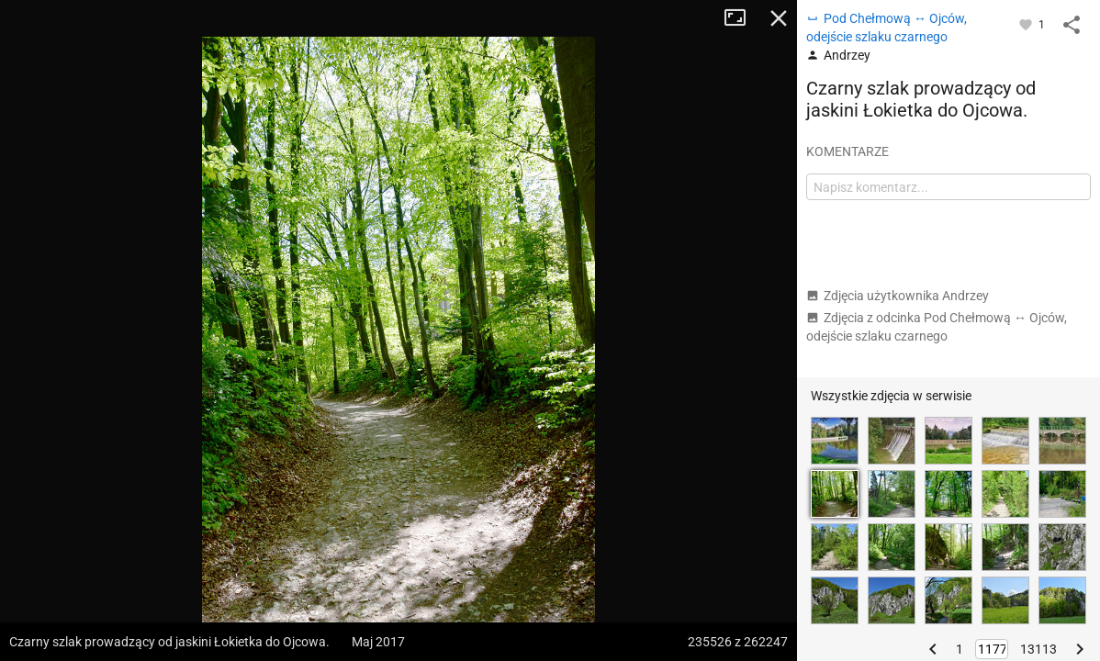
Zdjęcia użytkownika (897, 295)
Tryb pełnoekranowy (742, 18)
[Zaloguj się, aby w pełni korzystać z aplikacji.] (1027, 24)
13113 (1038, 649)
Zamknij (778, 18)
